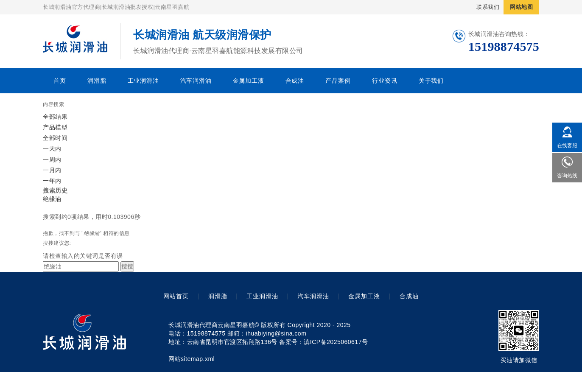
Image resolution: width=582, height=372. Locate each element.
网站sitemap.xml (191, 358)
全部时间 (55, 137)
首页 (59, 80)
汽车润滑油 (196, 80)
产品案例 (337, 80)
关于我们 (431, 80)
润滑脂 (96, 80)
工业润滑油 (143, 80)
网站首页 (176, 296)
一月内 (52, 170)
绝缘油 (52, 199)
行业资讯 (384, 80)
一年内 (52, 180)
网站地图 (521, 7)
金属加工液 (248, 80)
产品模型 (55, 127)
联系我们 (487, 7)
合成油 (294, 80)
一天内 (52, 148)
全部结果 (55, 116)
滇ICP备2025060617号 (336, 341)
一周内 (52, 159)
